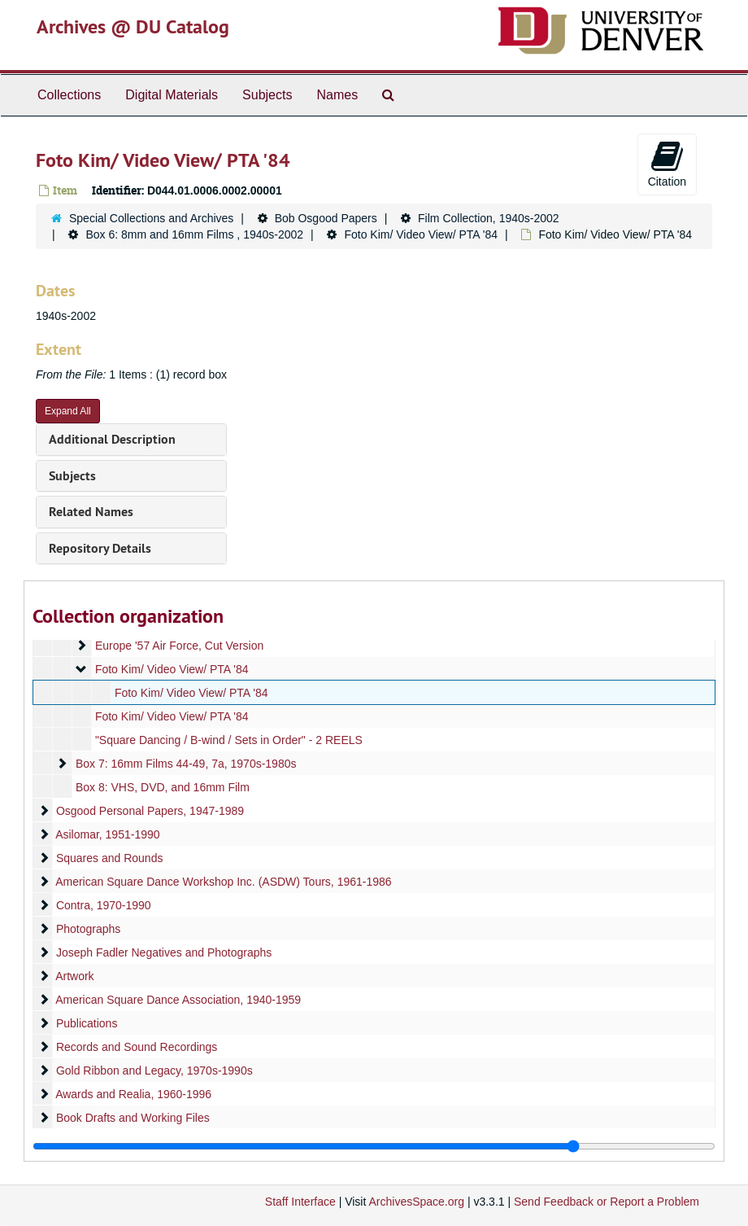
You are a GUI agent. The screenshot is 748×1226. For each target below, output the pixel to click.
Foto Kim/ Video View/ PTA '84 (421, 234)
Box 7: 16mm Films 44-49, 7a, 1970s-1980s (186, 763)
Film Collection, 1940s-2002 (488, 218)
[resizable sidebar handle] (374, 1146)
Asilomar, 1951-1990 (107, 834)
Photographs (88, 928)
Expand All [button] (68, 411)
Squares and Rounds (109, 858)
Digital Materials (171, 95)
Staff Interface (300, 1201)
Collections (69, 95)
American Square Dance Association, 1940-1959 (178, 999)
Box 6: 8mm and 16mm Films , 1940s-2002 (194, 234)
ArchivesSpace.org (416, 1201)
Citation (667, 163)
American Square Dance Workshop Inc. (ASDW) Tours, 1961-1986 (223, 881)
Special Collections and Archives (151, 218)
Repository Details (100, 548)
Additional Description (112, 439)
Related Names (91, 511)
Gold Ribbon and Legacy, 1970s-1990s (154, 1070)
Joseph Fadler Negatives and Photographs (164, 952)
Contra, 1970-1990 (103, 905)
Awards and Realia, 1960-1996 (133, 1094)
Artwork (74, 976)
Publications (87, 1023)
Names (337, 95)
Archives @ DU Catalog (133, 26)
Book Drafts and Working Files (133, 1117)
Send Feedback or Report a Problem (606, 1201)
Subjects (267, 95)
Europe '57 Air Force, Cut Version (179, 645)
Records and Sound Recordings (136, 1046)
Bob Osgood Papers (326, 218)
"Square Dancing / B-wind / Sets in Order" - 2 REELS (229, 740)
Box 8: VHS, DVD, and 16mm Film (163, 787)
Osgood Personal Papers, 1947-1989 (150, 810)
